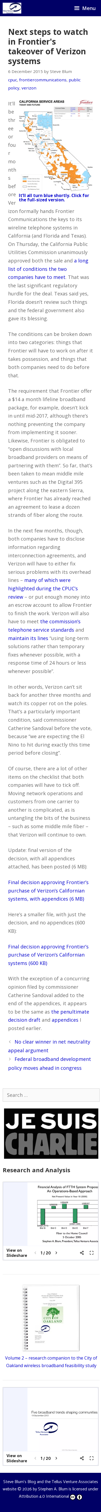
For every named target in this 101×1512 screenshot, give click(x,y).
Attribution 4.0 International (50, 1496)
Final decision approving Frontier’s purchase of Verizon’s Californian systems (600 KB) (48, 954)
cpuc (12, 79)
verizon (29, 88)
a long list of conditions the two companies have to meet (48, 268)
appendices (65, 1020)
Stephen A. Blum (53, 1489)
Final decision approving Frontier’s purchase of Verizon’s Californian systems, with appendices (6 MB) (48, 890)
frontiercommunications (43, 79)
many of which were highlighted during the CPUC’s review (43, 588)
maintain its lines (28, 638)
